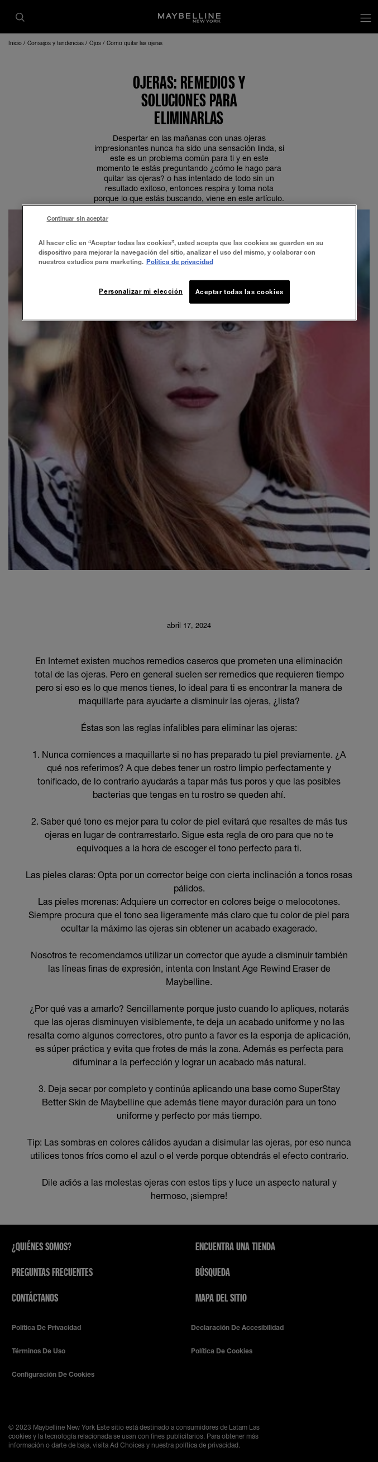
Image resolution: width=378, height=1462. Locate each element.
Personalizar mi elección (141, 291)
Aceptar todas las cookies (239, 291)
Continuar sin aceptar (77, 218)
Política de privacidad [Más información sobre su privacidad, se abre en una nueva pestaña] (179, 261)
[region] (189, 262)
